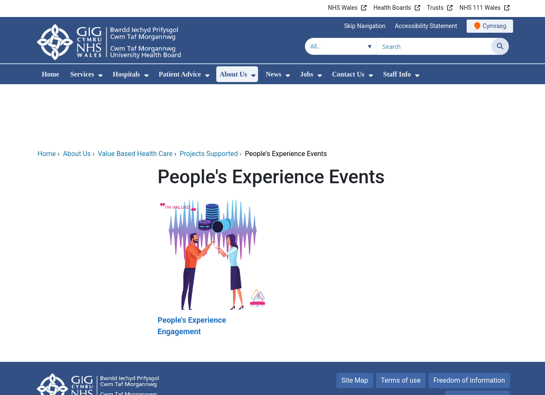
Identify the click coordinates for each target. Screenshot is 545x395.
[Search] (500, 46)
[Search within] (341, 46)
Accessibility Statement (426, 26)
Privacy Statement (477, 340)
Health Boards (392, 7)
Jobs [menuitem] (306, 74)
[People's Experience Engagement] (211, 210)
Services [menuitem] (82, 74)
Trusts (435, 7)
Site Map (354, 322)
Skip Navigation (364, 26)
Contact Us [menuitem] (348, 74)
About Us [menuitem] (233, 74)
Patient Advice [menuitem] (180, 74)
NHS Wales (343, 7)
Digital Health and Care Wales (455, 384)
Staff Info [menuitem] (397, 74)
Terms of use (401, 322)
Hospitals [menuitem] (126, 74)
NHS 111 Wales (480, 7)
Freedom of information (469, 322)
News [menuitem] (273, 74)
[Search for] (434, 46)
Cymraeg (494, 26)
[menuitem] (100, 75)
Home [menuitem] (50, 74)
